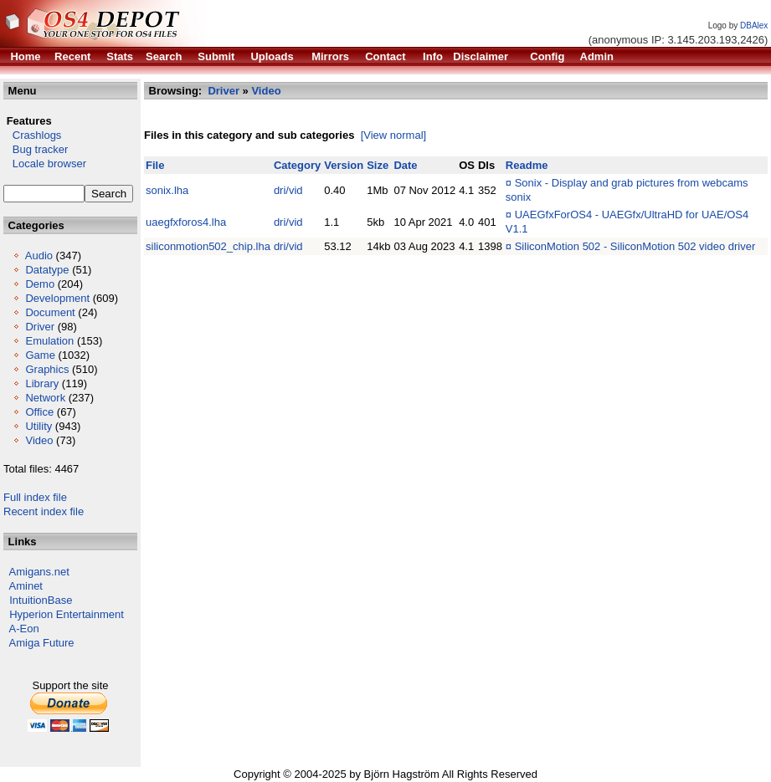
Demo (39, 284)
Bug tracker (35, 149)
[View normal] (394, 135)
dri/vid (288, 190)
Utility (38, 426)
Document (50, 312)
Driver (39, 326)
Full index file (35, 497)
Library (42, 383)
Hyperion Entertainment (66, 614)
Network (45, 397)
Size (377, 165)
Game (39, 355)
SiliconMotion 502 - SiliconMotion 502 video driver (635, 246)
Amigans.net (39, 571)
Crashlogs (32, 135)
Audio (39, 255)
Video (39, 440)
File (155, 165)
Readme (527, 165)
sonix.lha (167, 190)
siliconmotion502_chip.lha (208, 246)
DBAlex (754, 25)
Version (343, 165)
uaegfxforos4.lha (186, 222)
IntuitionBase (40, 600)
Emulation (49, 341)
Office (39, 412)
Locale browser (44, 163)
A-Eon (24, 628)
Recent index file (43, 511)
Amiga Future (42, 642)
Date (405, 165)
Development (57, 298)
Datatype (47, 269)
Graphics (47, 369)
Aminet (26, 586)
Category (297, 165)
